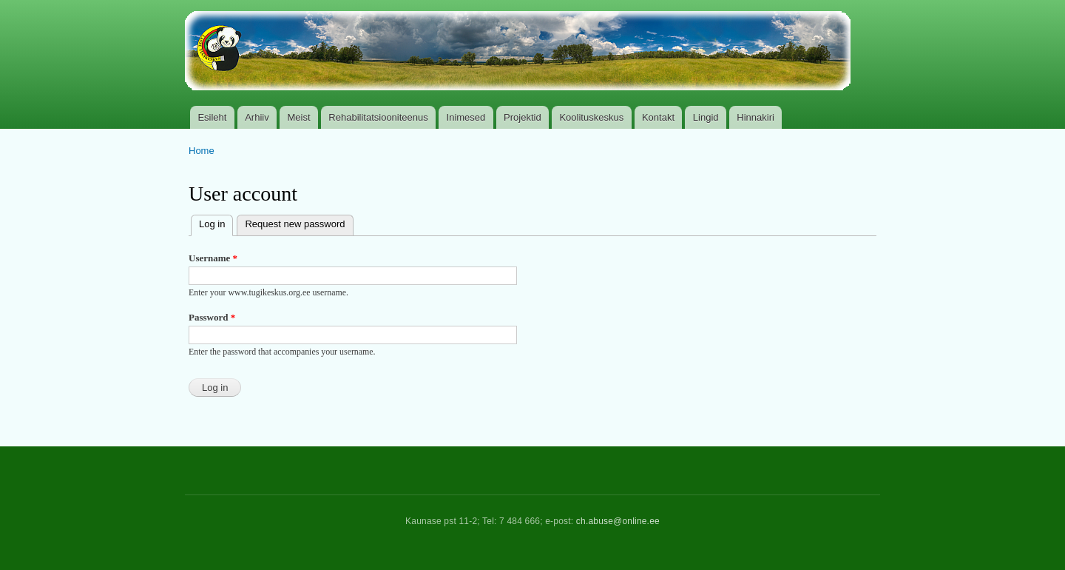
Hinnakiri (755, 117)
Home (201, 150)
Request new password (295, 223)
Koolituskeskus (591, 117)
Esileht (211, 117)
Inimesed (466, 117)
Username (213, 258)
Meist (299, 117)
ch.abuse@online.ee (618, 521)
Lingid (706, 117)
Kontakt (658, 117)
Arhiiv (257, 117)
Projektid (522, 117)
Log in (216, 222)
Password (212, 317)
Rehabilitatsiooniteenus (377, 117)
